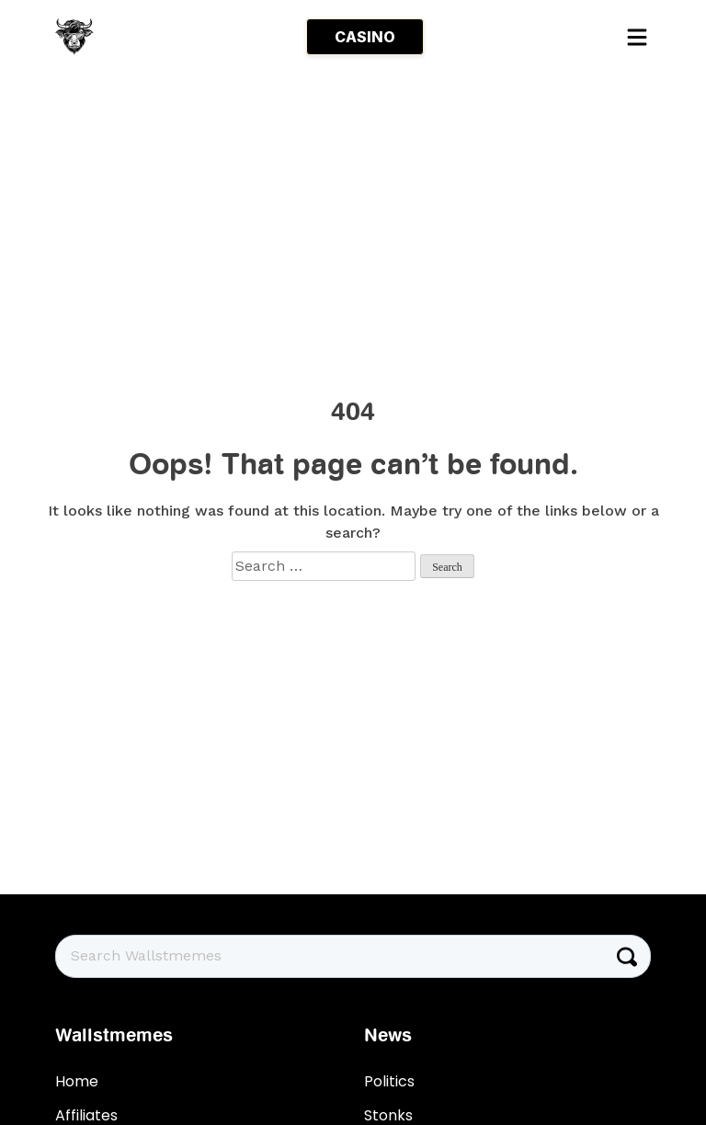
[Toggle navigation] (636, 36)
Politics (389, 1081)
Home (76, 1081)
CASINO (365, 37)
